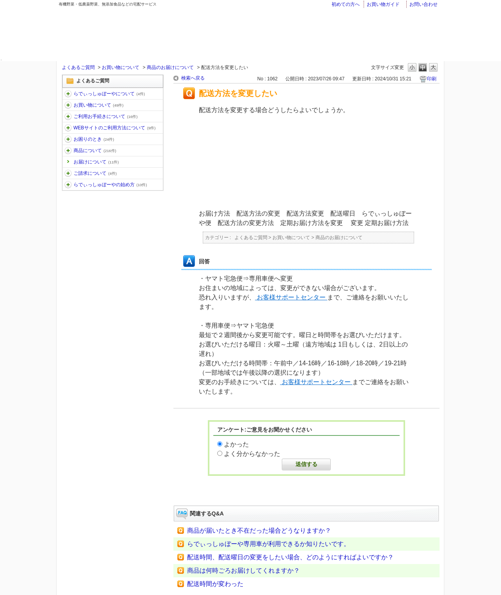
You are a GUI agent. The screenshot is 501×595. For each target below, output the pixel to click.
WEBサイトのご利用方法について (115, 128)
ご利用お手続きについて (106, 116)
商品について (95, 150)
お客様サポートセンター (291, 297)
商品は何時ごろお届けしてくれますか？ (243, 570)
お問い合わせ (423, 4)
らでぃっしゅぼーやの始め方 (110, 184)
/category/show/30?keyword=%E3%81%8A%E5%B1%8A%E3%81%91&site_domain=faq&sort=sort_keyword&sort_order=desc (68, 127)
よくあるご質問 (78, 67)
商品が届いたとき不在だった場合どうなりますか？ (259, 530)
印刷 (431, 79)
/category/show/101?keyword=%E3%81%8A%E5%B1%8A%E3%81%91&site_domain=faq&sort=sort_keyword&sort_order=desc (68, 184)
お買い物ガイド (383, 4)
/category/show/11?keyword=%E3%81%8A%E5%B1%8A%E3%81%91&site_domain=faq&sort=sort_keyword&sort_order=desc (68, 93)
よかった (236, 444)
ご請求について (95, 173)
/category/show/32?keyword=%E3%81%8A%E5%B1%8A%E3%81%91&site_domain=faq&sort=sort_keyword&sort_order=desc (68, 150)
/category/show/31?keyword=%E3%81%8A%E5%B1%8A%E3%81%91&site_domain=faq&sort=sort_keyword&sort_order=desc (68, 139)
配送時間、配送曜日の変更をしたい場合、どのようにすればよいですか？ (290, 557)
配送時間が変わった (215, 583)
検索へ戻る (193, 78)
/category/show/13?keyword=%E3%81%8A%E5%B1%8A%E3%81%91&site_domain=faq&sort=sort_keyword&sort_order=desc (68, 116)
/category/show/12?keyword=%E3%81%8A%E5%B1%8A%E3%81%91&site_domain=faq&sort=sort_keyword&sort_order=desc (68, 105)
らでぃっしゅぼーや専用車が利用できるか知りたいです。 (268, 544)
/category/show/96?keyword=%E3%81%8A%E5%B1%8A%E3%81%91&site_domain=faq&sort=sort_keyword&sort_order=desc (68, 173)
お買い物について (120, 67)
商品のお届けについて (170, 67)
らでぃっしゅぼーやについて (109, 93)
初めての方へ (346, 4)
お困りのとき (94, 139)
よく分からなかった (252, 453)
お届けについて (96, 162)
